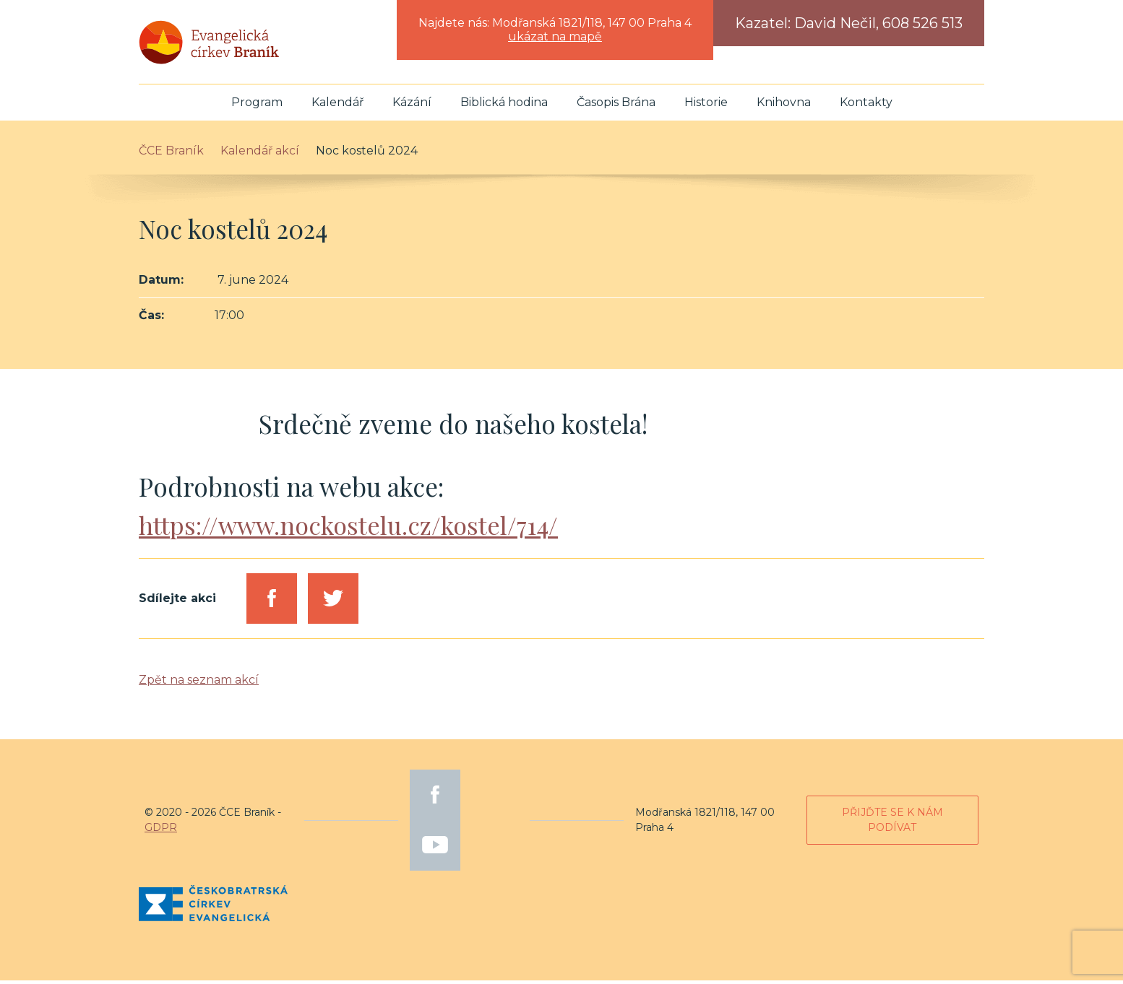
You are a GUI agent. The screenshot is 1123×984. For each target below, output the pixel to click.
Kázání (411, 106)
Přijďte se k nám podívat (892, 823)
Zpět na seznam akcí (199, 683)
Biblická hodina (504, 106)
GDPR (161, 830)
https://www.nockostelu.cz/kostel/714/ (351, 528)
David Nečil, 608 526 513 (878, 23)
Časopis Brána (616, 106)
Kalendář (337, 106)
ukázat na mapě (555, 36)
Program (257, 106)
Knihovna (784, 106)
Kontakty (866, 106)
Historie (706, 106)
